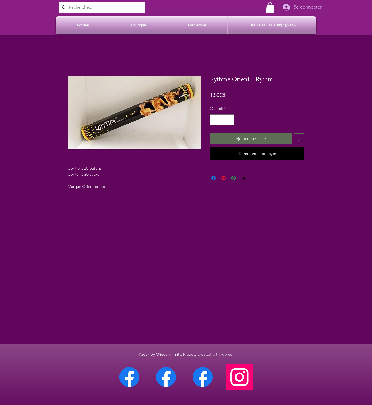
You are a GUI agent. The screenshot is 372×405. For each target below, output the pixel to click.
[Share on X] (244, 178)
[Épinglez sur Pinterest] (223, 178)
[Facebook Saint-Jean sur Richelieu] (202, 377)
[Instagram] (239, 377)
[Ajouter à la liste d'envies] (299, 138)
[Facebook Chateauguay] (129, 377)
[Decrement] (214, 120)
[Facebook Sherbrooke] (166, 377)
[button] (270, 7)
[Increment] (230, 120)
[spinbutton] (222, 120)
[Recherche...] (101, 7)
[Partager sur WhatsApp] (233, 178)
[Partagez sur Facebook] (213, 178)
